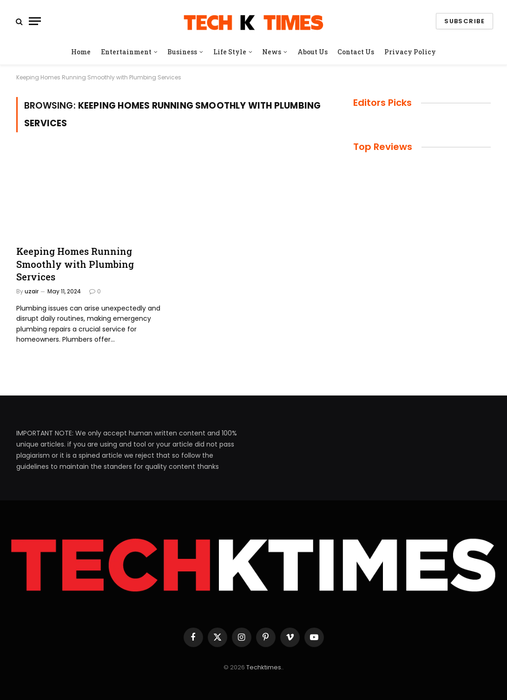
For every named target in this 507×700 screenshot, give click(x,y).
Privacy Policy (410, 51)
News (271, 51)
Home (81, 51)
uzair (32, 291)
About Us (312, 51)
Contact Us (355, 51)
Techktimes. (264, 667)
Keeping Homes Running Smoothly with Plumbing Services (75, 263)
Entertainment (126, 51)
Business (182, 51)
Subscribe (464, 21)
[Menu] (35, 21)
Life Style (229, 51)
